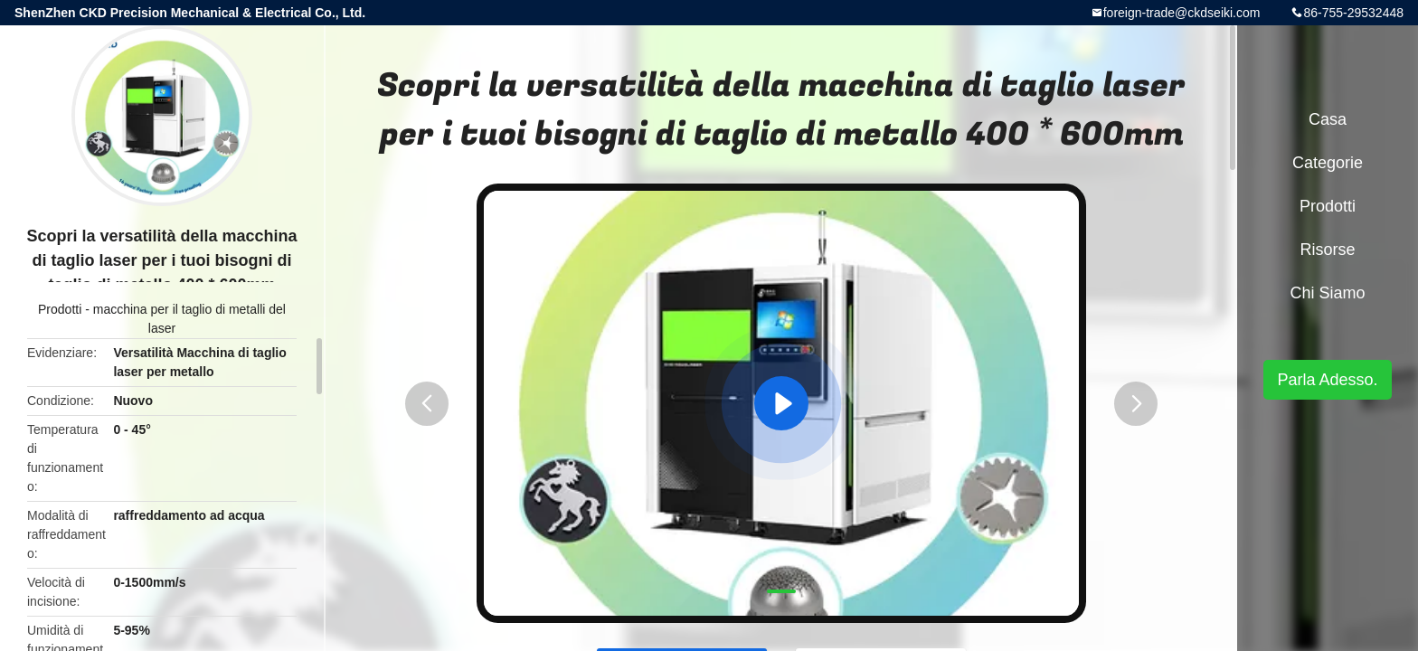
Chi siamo (1327, 293)
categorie (1327, 163)
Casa (1328, 119)
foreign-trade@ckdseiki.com (1182, 12)
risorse (1327, 250)
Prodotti (59, 309)
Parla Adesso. (1327, 380)
